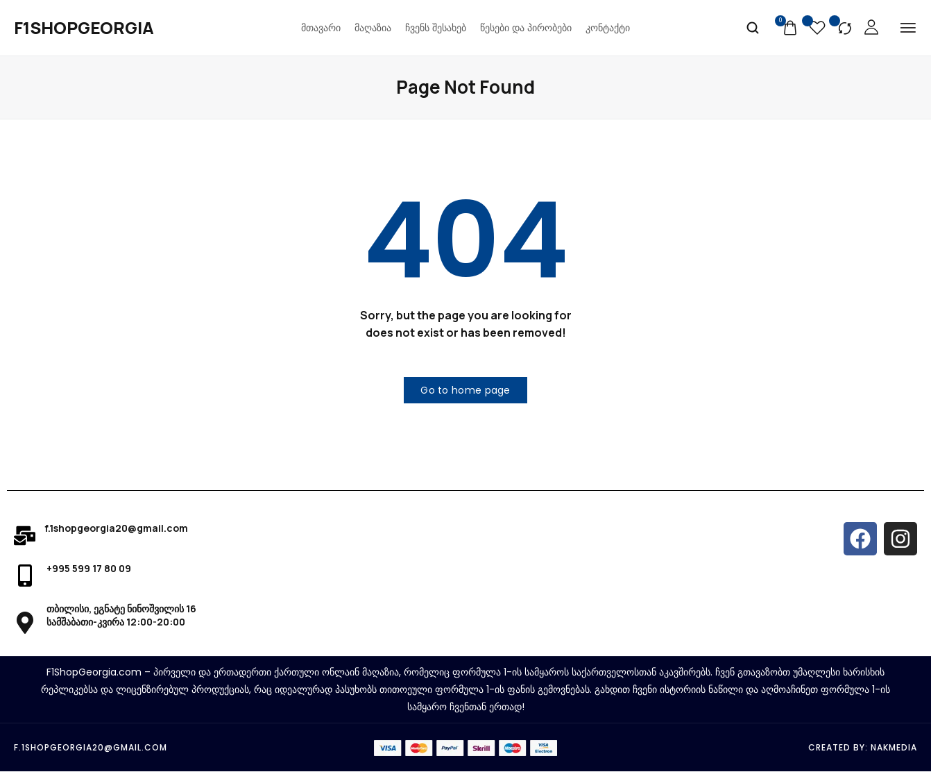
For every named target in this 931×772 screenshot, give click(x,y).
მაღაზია (373, 28)
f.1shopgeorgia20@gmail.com (116, 528)
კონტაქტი (608, 28)
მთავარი (321, 28)
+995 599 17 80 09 (88, 569)
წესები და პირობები (526, 28)
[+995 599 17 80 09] (25, 576)
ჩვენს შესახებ (435, 28)
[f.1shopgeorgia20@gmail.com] (24, 535)
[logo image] (84, 27)
